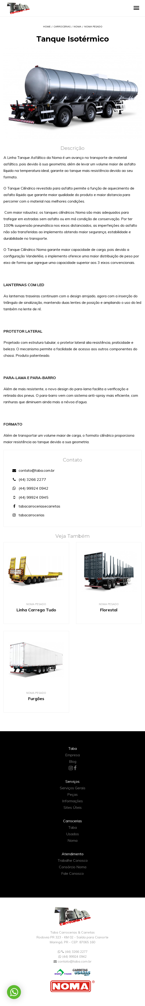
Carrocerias (62, 26)
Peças (72, 794)
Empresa (72, 755)
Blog (72, 761)
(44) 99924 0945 (29, 497)
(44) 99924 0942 (29, 488)
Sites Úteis (73, 807)
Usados (72, 834)
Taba (72, 827)
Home (47, 26)
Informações (72, 801)
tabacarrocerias (27, 515)
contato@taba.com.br (32, 470)
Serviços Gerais (72, 788)
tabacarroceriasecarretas (35, 506)
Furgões (36, 698)
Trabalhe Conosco (72, 860)
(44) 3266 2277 (28, 479)
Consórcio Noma (72, 867)
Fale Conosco (72, 873)
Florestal (108, 610)
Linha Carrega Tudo (36, 610)
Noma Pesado (93, 26)
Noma (77, 26)
